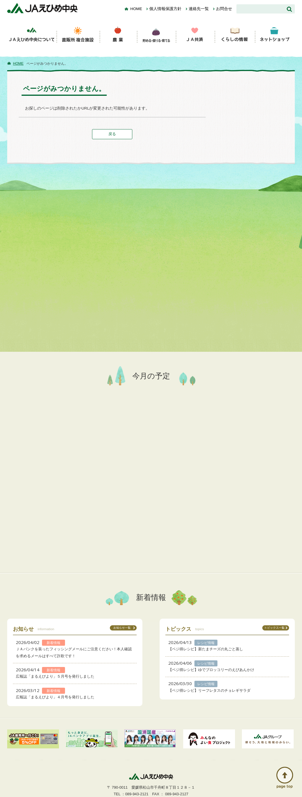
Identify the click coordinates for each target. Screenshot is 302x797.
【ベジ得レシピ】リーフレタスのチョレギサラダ (209, 690)
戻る (112, 134)
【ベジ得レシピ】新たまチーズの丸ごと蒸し (205, 649)
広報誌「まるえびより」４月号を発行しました (55, 697)
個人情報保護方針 (165, 9)
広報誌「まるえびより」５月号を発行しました (55, 676)
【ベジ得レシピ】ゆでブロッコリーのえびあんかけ (211, 670)
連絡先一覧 (199, 9)
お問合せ (224, 9)
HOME (136, 9)
